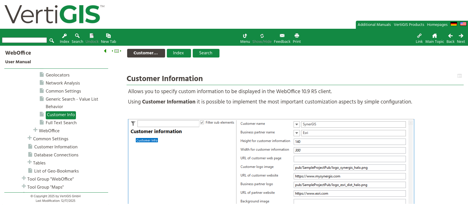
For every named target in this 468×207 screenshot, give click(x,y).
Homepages (437, 25)
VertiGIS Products (409, 25)
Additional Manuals (374, 25)
